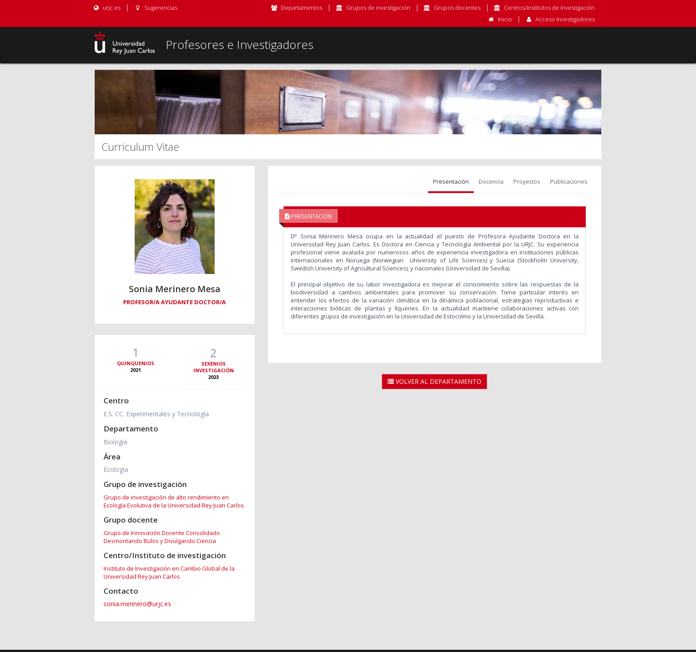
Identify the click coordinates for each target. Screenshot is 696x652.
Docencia (491, 181)
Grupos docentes (457, 8)
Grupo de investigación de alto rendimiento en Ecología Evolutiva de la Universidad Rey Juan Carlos (174, 501)
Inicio (505, 19)
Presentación (451, 181)
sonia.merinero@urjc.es (137, 604)
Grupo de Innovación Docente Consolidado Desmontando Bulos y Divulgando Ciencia (162, 537)
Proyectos (526, 181)
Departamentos (301, 8)
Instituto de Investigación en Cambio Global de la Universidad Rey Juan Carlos (169, 572)
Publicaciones (569, 181)
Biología (115, 442)
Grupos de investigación (378, 8)
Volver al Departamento (434, 381)
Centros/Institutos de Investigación (549, 8)
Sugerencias (155, 8)
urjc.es (106, 8)
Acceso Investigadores (565, 19)
